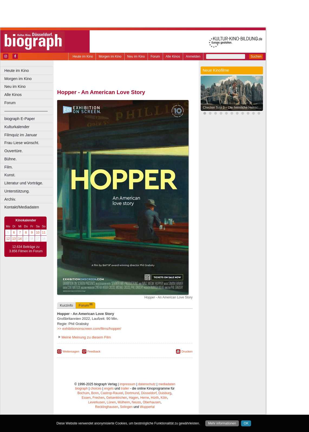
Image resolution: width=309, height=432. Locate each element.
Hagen (133, 398)
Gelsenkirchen (116, 398)
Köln (164, 398)
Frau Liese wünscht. (21, 143)
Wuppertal (147, 407)
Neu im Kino (136, 56)
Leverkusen (96, 402)
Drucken (187, 351)
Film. (8, 167)
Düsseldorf (149, 393)
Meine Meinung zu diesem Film (86, 337)
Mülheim (124, 402)
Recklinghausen (106, 407)
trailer (125, 388)
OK (246, 423)
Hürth (155, 398)
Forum (155, 56)
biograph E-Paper (19, 119)
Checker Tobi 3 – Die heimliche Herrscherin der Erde (233, 107)
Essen (86, 398)
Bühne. (10, 159)
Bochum (83, 393)
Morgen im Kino (110, 56)
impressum (128, 384)
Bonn (95, 393)
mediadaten (166, 384)
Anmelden (193, 56)
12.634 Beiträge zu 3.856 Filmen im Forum (26, 249)
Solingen (126, 407)
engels (108, 388)
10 (38, 232)
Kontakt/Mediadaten (21, 207)
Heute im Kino (83, 56)
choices (96, 388)
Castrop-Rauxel (111, 393)
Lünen (111, 402)
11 (43, 232)
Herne (144, 398)
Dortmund (132, 393)
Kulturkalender (17, 127)
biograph (81, 388)
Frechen (99, 398)
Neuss (136, 402)
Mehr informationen (222, 423)
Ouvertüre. (13, 151)
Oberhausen (152, 402)
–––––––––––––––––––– (26, 111)
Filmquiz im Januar (20, 135)
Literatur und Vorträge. (23, 183)
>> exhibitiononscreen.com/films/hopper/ (89, 329)
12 (8, 239)
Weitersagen (71, 351)
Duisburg (164, 393)
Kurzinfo (66, 305)
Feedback (93, 351)
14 (20, 239)
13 (14, 239)
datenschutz (147, 384)
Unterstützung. (17, 191)
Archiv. (10, 199)
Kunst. (9, 175)
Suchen (256, 56)
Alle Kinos (173, 56)
